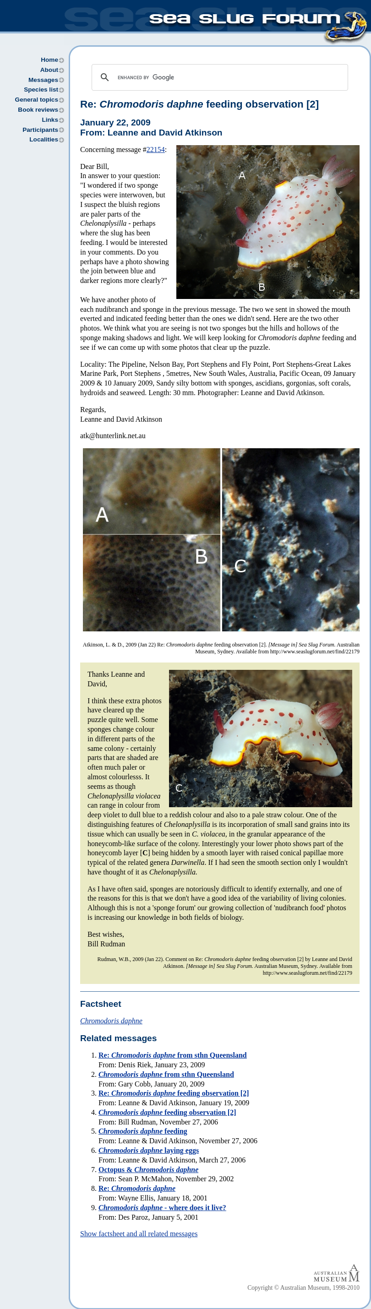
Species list (41, 89)
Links (50, 119)
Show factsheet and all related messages (138, 1234)
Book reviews (38, 109)
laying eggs (148, 1150)
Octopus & (148, 1169)
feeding (142, 1131)
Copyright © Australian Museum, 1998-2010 (303, 1287)
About (49, 69)
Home (49, 59)
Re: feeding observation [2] (199, 104)
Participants (40, 129)
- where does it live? (162, 1207)
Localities (43, 139)
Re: (136, 1188)
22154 (156, 149)
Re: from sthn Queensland (172, 1055)
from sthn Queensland (166, 1074)
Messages (43, 79)
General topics (36, 99)
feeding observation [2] (167, 1112)
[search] (218, 77)
